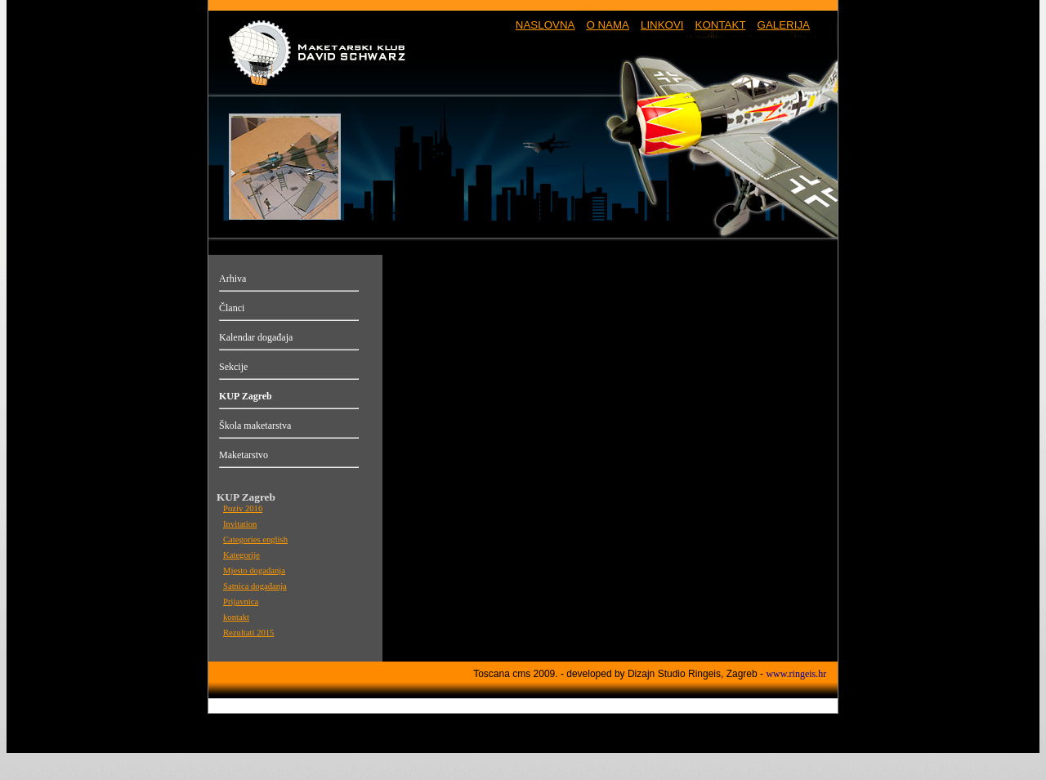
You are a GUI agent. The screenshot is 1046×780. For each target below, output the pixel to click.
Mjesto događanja (254, 570)
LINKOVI (662, 25)
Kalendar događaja (256, 337)
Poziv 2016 (242, 508)
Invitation (240, 523)
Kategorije (241, 554)
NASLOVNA (545, 25)
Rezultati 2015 (248, 632)
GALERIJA (784, 25)
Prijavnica (240, 601)
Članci (231, 308)
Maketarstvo (243, 455)
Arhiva (232, 278)
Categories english (255, 539)
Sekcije (233, 366)
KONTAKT (720, 25)
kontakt (236, 617)
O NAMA (607, 25)
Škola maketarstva (255, 425)
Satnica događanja (255, 586)
